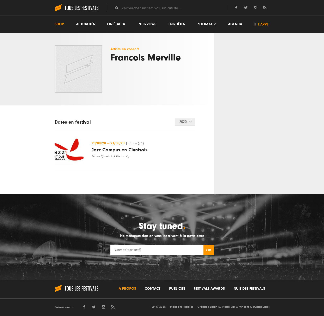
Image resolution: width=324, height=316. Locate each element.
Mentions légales (181, 306)
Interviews (146, 24)
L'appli (262, 24)
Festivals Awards (209, 289)
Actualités (85, 24)
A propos (127, 289)
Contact (152, 289)
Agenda (235, 24)
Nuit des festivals (249, 289)
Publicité (177, 289)
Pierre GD (228, 306)
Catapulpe (261, 306)
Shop (59, 24)
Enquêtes (177, 24)
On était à (116, 24)
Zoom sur (206, 24)
